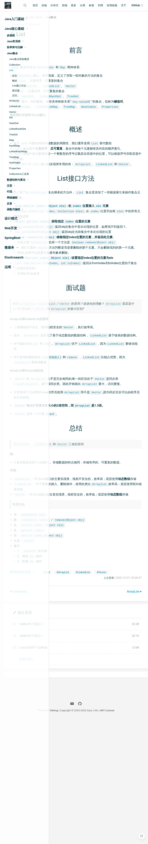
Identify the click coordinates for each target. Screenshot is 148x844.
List (11, 70)
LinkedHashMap (18, 151)
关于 (123, 5)
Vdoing (79, 834)
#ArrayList (79, 696)
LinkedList (14, 106)
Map (11, 140)
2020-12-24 (82, 28)
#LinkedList (99, 696)
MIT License (132, 834)
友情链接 (112, 5)
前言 (14, 75)
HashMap (14, 145)
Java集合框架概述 (19, 59)
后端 (44, 5)
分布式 (54, 5)
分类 (82, 5)
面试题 (16, 90)
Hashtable (14, 162)
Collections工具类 (19, 174)
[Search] (26, 5)
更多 (73, 5)
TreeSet (13, 134)
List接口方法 (19, 85)
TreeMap (14, 157)
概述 (14, 80)
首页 (35, 5)
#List (63, 696)
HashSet (14, 123)
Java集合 (98, 21)
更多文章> (74, 783)
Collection (14, 64)
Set (11, 117)
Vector (12, 112)
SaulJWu (65, 28)
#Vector (117, 696)
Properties (15, 168)
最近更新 (72, 736)
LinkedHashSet (17, 128)
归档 (100, 5)
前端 (64, 5)
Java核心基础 (80, 21)
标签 (91, 5)
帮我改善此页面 (68, 690)
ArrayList (14, 100)
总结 (14, 95)
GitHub (137, 5)
